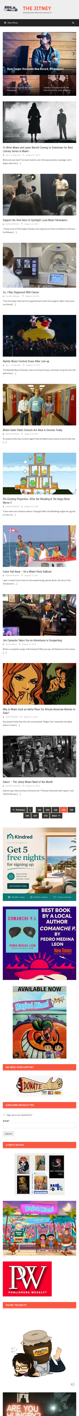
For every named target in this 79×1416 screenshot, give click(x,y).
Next (72, 53)
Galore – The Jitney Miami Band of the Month (28, 782)
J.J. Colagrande (14, 155)
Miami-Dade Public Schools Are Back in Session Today (32, 430)
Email (6, 1120)
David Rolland (13, 224)
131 (39, 809)
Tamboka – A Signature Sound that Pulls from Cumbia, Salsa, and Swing (57, 89)
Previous (7, 53)
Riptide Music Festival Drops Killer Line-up (26, 361)
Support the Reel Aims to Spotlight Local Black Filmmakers (35, 220)
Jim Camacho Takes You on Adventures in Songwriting (32, 640)
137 (35, 815)
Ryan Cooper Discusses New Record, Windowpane (20, 89)
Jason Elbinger (14, 296)
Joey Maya (12, 644)
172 (45, 815)
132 (47, 809)
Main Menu (13, 22)
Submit (8, 1133)
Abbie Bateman (14, 785)
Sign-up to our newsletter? (19, 1115)
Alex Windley (13, 716)
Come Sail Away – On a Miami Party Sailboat (27, 571)
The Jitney (37, 8)
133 (55, 809)
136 (27, 815)
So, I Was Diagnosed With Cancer (21, 292)
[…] (19, 163)
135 (71, 809)
